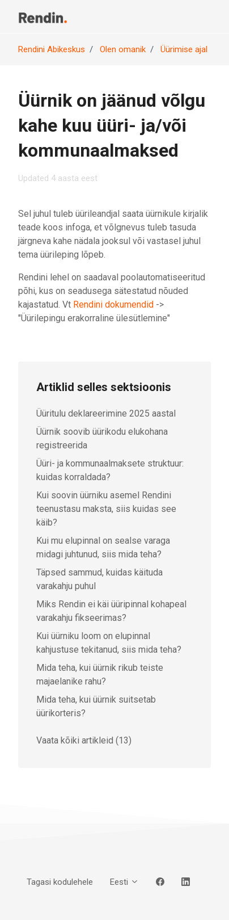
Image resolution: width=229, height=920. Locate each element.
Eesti (124, 882)
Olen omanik (123, 49)
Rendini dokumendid (113, 304)
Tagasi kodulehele (60, 882)
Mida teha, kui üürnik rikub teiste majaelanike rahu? (99, 674)
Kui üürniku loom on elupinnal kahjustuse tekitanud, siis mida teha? (108, 643)
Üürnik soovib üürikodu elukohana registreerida (102, 438)
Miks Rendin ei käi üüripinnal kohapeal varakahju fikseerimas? (111, 611)
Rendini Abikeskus (51, 49)
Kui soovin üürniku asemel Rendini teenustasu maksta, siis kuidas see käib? (106, 509)
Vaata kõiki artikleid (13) (84, 740)
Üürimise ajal (183, 49)
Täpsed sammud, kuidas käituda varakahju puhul (99, 579)
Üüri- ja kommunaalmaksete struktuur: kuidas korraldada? (110, 470)
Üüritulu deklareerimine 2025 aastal (106, 413)
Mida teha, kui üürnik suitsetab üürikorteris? (96, 706)
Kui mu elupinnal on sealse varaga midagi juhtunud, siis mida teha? (103, 547)
